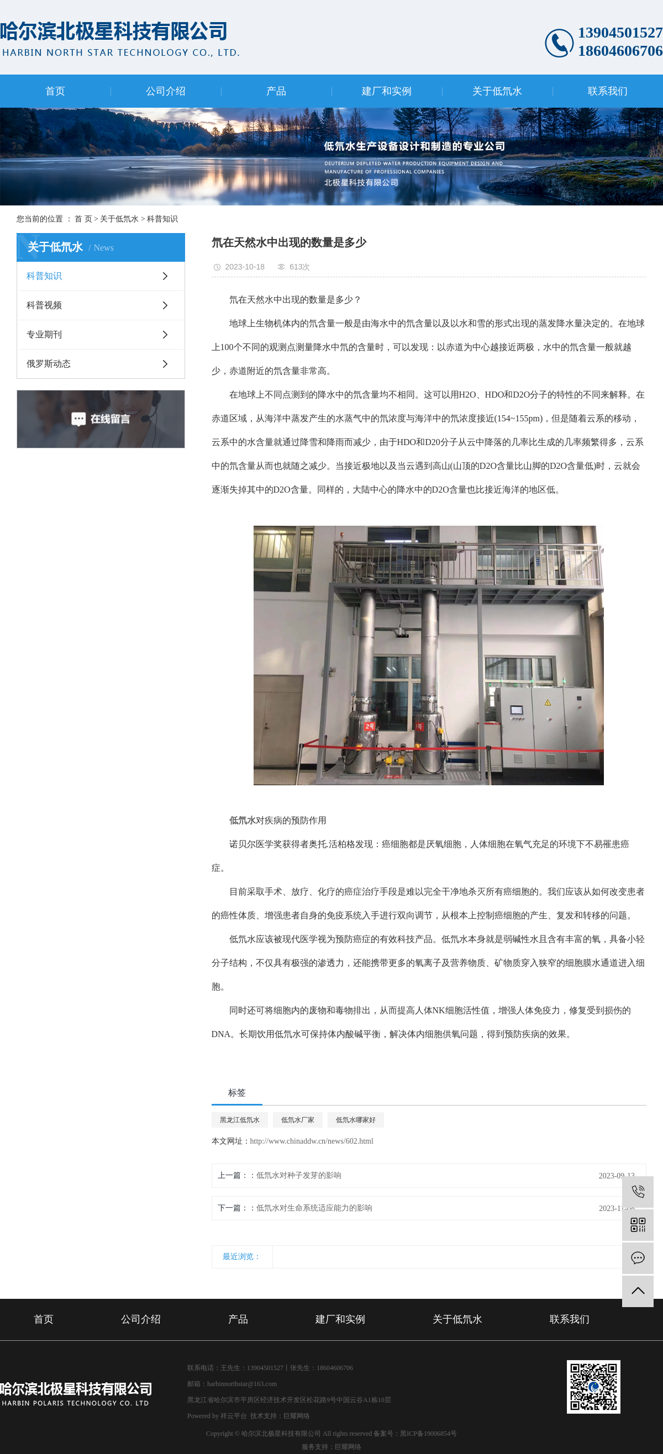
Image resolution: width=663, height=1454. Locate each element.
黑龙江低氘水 (240, 1120)
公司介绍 (166, 91)
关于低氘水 (497, 91)
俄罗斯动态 (49, 363)
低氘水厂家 (297, 1120)
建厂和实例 (387, 91)
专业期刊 (44, 334)
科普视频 (44, 305)
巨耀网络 (296, 1416)
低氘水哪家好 (356, 1120)
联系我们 (608, 91)
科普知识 (162, 219)
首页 (55, 91)
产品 (276, 91)
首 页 (83, 219)
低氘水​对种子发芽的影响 (298, 1175)
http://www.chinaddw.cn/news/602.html (311, 1141)
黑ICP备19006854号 (428, 1433)
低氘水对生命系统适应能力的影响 (314, 1208)
